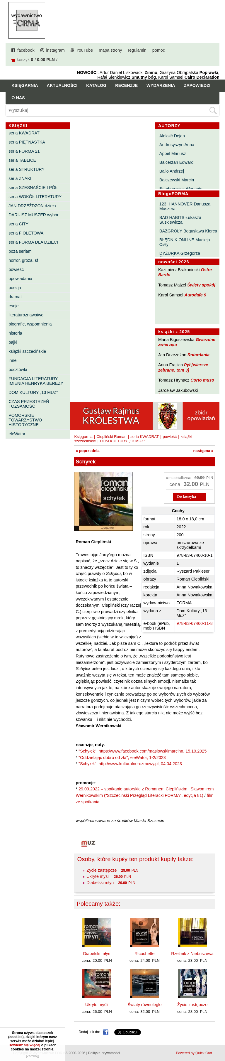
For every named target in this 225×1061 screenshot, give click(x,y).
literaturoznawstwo (25, 315)
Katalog (96, 85)
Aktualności (62, 85)
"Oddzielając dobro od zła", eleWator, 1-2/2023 (122, 757)
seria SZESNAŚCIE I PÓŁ (32, 187)
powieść (16, 269)
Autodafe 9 (195, 295)
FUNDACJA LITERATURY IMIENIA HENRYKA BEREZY (35, 381)
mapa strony (110, 50)
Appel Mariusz (172, 153)
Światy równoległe (144, 1004)
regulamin (137, 50)
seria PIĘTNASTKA (26, 142)
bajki (12, 342)
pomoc (158, 50)
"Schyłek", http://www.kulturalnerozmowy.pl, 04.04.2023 (130, 763)
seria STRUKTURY (26, 169)
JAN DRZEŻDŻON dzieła (32, 205)
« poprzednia (87, 450)
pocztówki (17, 369)
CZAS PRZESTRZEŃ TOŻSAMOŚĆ (28, 404)
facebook (25, 50)
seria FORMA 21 (24, 151)
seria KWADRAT (24, 133)
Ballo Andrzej (171, 171)
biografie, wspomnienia (30, 324)
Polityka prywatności (104, 1053)
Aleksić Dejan (172, 136)
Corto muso (202, 380)
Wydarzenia (160, 85)
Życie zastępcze (101, 870)
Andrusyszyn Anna (176, 144)
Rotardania (198, 354)
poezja (14, 287)
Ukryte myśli (97, 876)
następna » (203, 450)
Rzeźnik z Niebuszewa (192, 953)
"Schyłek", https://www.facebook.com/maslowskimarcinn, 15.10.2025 (143, 751)
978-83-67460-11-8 (194, 623)
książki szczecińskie (27, 351)
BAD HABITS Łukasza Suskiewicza (180, 220)
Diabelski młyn (100, 882)
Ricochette (144, 953)
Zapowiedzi (197, 85)
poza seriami (20, 251)
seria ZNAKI (19, 178)
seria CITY (18, 224)
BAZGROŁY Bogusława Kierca (188, 231)
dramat (15, 296)
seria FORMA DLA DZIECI (33, 242)
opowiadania (20, 278)
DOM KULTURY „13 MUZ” (33, 392)
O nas (18, 97)
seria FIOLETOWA (25, 233)
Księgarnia (24, 85)
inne (12, 360)
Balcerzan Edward (176, 162)
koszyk (23, 59)
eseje (13, 305)
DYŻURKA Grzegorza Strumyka (179, 255)
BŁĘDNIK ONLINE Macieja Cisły (184, 242)
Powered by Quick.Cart (194, 1053)
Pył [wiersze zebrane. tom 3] (183, 367)
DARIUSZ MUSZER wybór (33, 214)
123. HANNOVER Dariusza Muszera (184, 206)
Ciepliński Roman (111, 436)
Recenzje (126, 85)
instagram (55, 50)
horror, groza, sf (23, 260)
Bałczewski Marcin (176, 180)
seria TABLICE (22, 160)
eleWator (16, 433)
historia (15, 333)
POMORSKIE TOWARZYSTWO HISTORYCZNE (25, 420)
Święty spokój (201, 285)
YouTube (84, 50)
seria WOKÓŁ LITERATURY (35, 196)
